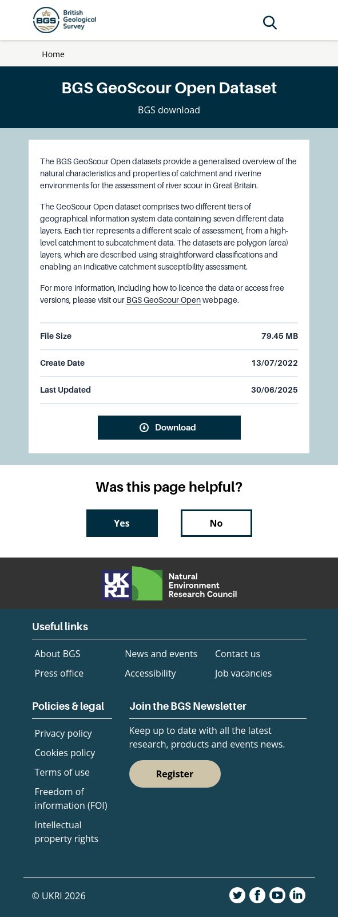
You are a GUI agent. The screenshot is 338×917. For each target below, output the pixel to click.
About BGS (58, 653)
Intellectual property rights (67, 832)
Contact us (237, 653)
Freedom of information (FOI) (71, 798)
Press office (59, 673)
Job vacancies (243, 673)
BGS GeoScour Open (163, 300)
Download (175, 427)
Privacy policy (63, 733)
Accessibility (150, 673)
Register (175, 774)
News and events (161, 653)
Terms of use (62, 772)
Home (53, 54)
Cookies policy (65, 752)
